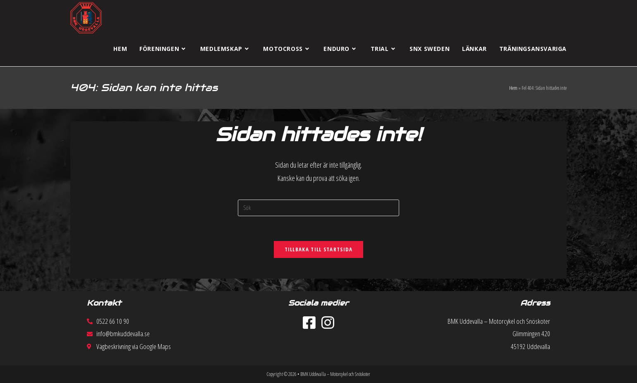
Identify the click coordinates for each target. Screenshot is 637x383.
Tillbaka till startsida (319, 249)
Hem (513, 88)
